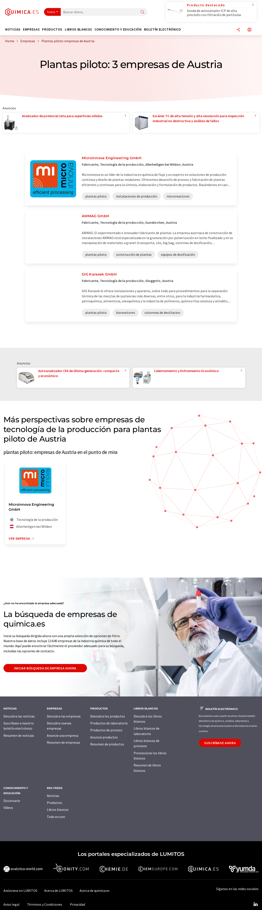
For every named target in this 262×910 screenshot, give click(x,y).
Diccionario (11, 800)
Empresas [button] (31, 29)
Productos (54, 802)
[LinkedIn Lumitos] (255, 904)
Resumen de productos (107, 744)
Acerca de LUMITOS (58, 890)
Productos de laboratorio (109, 723)
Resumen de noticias (18, 735)
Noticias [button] (13, 29)
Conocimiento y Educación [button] (118, 29)
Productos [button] (52, 29)
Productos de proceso (106, 730)
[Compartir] (238, 30)
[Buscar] (142, 12)
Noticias (53, 795)
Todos (51, 12)
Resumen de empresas (63, 742)
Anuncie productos (104, 737)
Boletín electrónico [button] (162, 29)
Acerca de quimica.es (95, 890)
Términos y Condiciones (44, 904)
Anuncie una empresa (62, 735)
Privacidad (77, 904)
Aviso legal (11, 904)
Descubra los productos (107, 716)
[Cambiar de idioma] (249, 30)
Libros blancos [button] (78, 29)
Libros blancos (58, 809)
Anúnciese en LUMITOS (20, 890)
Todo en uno (56, 816)
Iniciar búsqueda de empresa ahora (45, 668)
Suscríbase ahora (220, 743)
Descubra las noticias (19, 716)
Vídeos (8, 807)
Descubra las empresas (64, 716)
